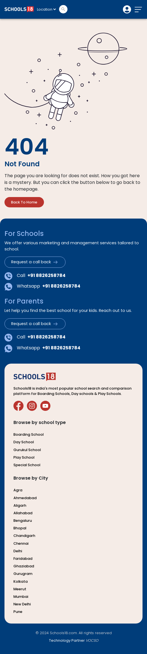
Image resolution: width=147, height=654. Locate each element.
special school (26, 464)
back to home (24, 202)
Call (35, 276)
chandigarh (24, 535)
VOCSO (92, 640)
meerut (19, 588)
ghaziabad (23, 566)
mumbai (20, 596)
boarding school (28, 434)
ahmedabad (25, 497)
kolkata (20, 581)
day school (23, 442)
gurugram (22, 573)
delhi (17, 550)
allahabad (22, 512)
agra (17, 490)
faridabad (22, 558)
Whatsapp (42, 287)
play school (23, 457)
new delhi (22, 604)
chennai (21, 543)
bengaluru (22, 520)
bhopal (19, 528)
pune (17, 611)
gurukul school (27, 449)
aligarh (19, 505)
